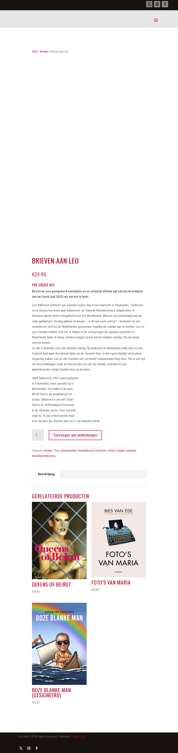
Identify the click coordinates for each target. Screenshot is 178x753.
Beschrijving (46, 474)
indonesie (100, 450)
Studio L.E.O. (78, 736)
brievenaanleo (69, 450)
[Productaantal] (38, 435)
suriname (131, 450)
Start (35, 51)
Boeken (44, 51)
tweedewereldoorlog (43, 455)
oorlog (111, 450)
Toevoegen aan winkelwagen (75, 435)
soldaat (120, 450)
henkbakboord (86, 450)
